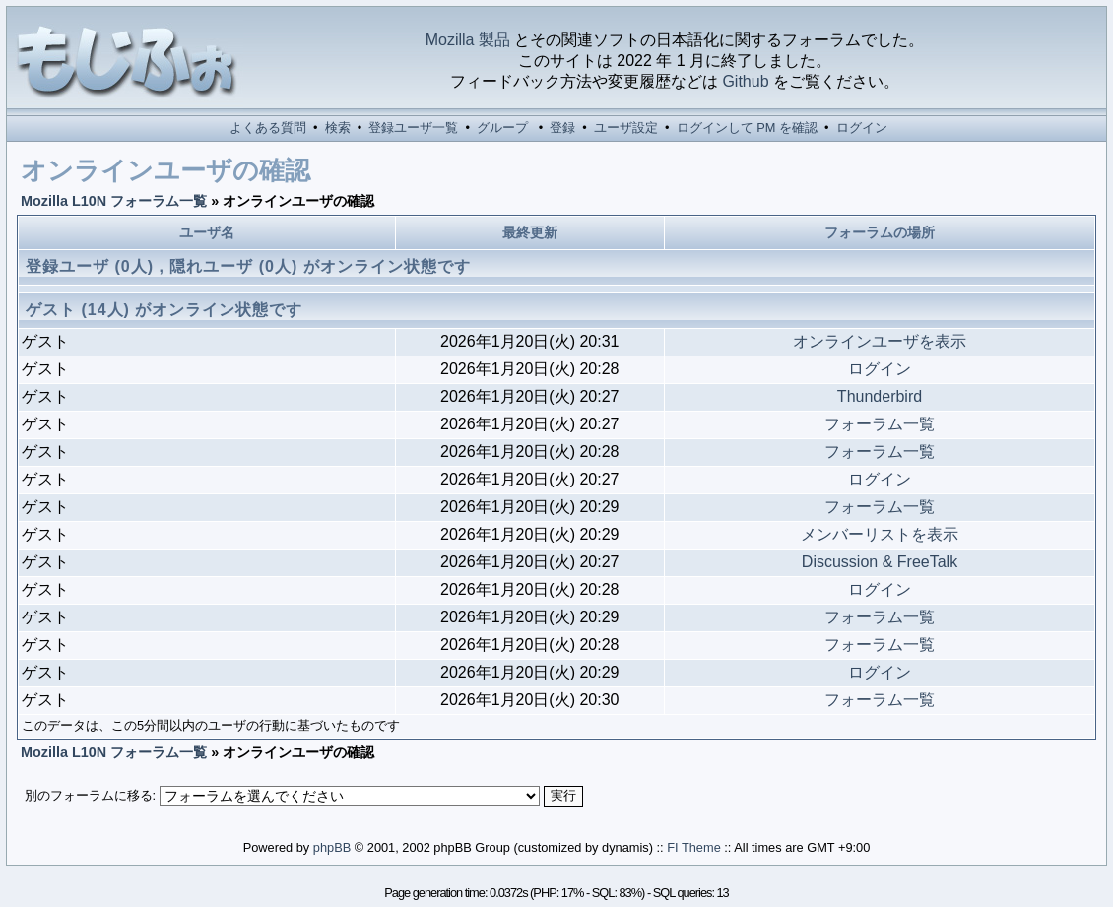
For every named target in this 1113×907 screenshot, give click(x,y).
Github (745, 81)
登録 (562, 127)
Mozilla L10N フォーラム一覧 (114, 201)
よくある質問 (267, 127)
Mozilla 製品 (468, 40)
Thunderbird (879, 396)
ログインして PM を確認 (747, 127)
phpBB (332, 847)
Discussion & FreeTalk (879, 561)
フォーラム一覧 (879, 424)
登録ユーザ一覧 (413, 127)
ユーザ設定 (626, 127)
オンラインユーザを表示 (879, 341)
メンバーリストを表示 (879, 534)
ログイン (861, 127)
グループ (502, 127)
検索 (338, 127)
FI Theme (694, 847)
